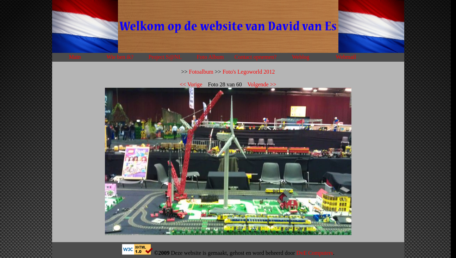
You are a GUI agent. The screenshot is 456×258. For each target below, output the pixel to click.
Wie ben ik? (119, 57)
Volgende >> (262, 84)
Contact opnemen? (256, 57)
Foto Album (210, 57)
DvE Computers (314, 253)
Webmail (346, 57)
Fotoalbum (201, 72)
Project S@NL (165, 57)
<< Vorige (191, 84)
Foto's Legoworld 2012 (249, 72)
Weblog (300, 57)
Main (75, 57)
